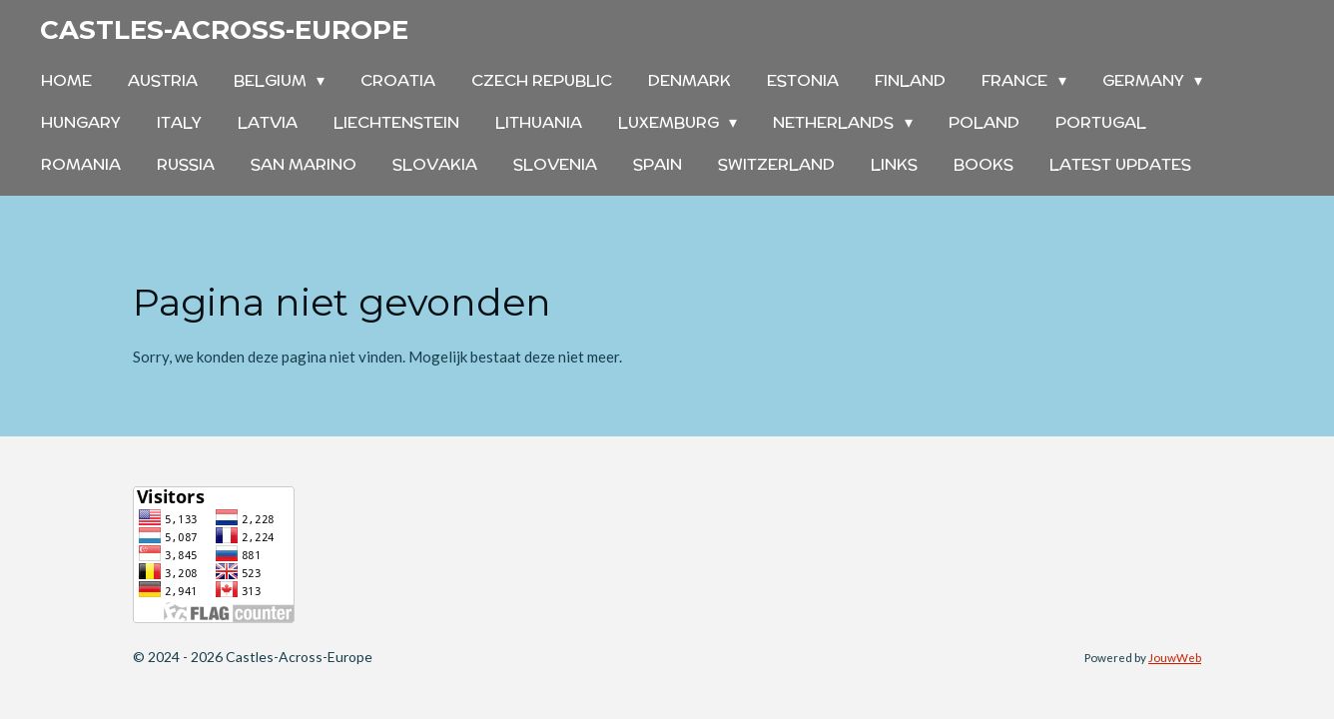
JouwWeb (1174, 657)
